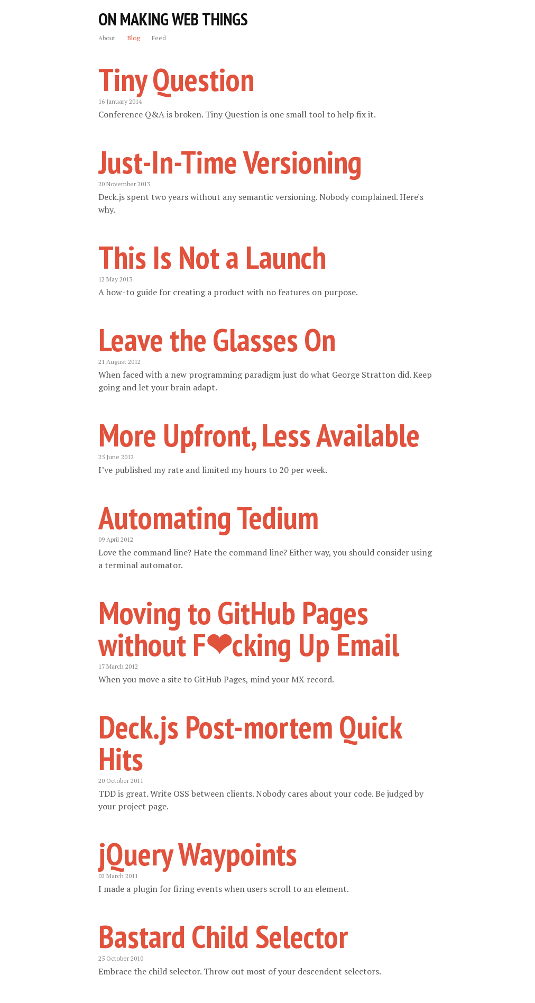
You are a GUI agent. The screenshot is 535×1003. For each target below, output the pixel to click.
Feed (159, 38)
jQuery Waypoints (197, 853)
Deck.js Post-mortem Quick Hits (250, 742)
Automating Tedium (208, 517)
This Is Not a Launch (212, 257)
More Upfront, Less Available (259, 434)
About (106, 38)
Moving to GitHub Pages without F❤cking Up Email (248, 628)
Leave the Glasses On (217, 339)
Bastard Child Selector (223, 936)
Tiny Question (176, 79)
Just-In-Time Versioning (230, 162)
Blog (133, 38)
